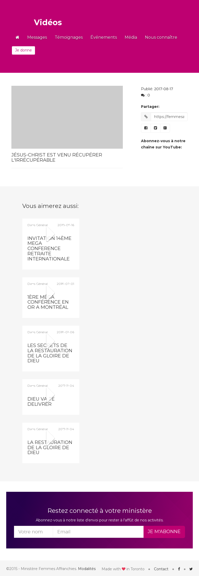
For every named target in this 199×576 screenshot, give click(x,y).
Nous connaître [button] (161, 37)
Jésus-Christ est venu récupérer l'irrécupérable (56, 157)
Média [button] (131, 37)
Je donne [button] (23, 50)
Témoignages (69, 37)
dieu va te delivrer (41, 401)
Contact (161, 569)
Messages (37, 37)
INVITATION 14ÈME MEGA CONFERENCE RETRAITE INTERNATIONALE (49, 248)
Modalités (87, 568)
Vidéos (48, 22)
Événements (103, 37)
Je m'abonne (164, 531)
